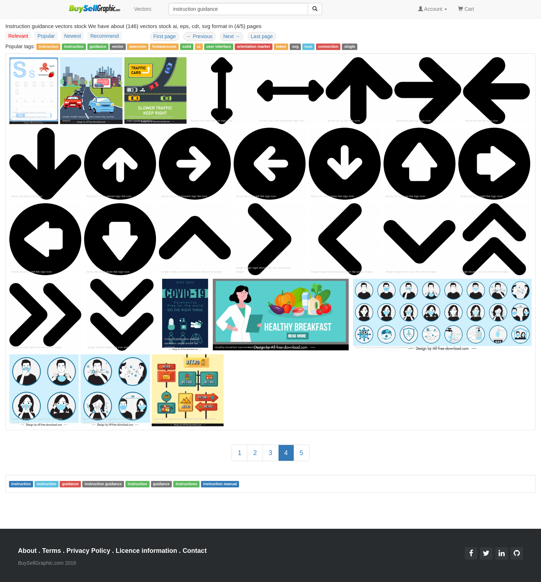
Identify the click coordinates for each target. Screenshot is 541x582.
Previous (199, 36)
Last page (262, 36)
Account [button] (433, 9)
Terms (51, 550)
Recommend (104, 36)
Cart (466, 8)
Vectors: (143, 9)
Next (231, 36)
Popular (46, 36)
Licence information (146, 550)
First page (164, 36)
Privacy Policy (88, 550)
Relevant (18, 36)
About (27, 550)
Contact (195, 550)
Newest (72, 36)
